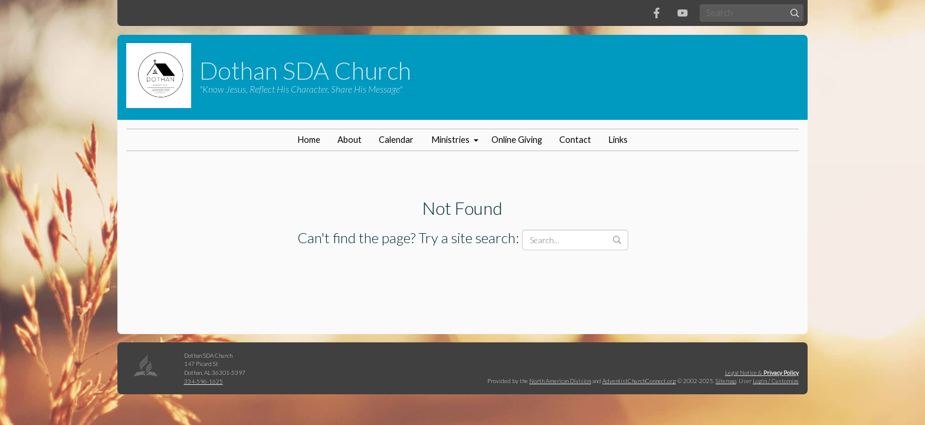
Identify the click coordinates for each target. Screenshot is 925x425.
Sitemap (726, 380)
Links (618, 140)
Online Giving (516, 140)
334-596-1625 (203, 381)
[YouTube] (683, 13)
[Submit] (794, 12)
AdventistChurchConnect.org (639, 380)
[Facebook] (657, 13)
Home (308, 140)
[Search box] (751, 12)
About (349, 140)
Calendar (396, 140)
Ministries (450, 140)
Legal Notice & (762, 372)
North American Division (560, 380)
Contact (575, 140)
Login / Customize (776, 380)
